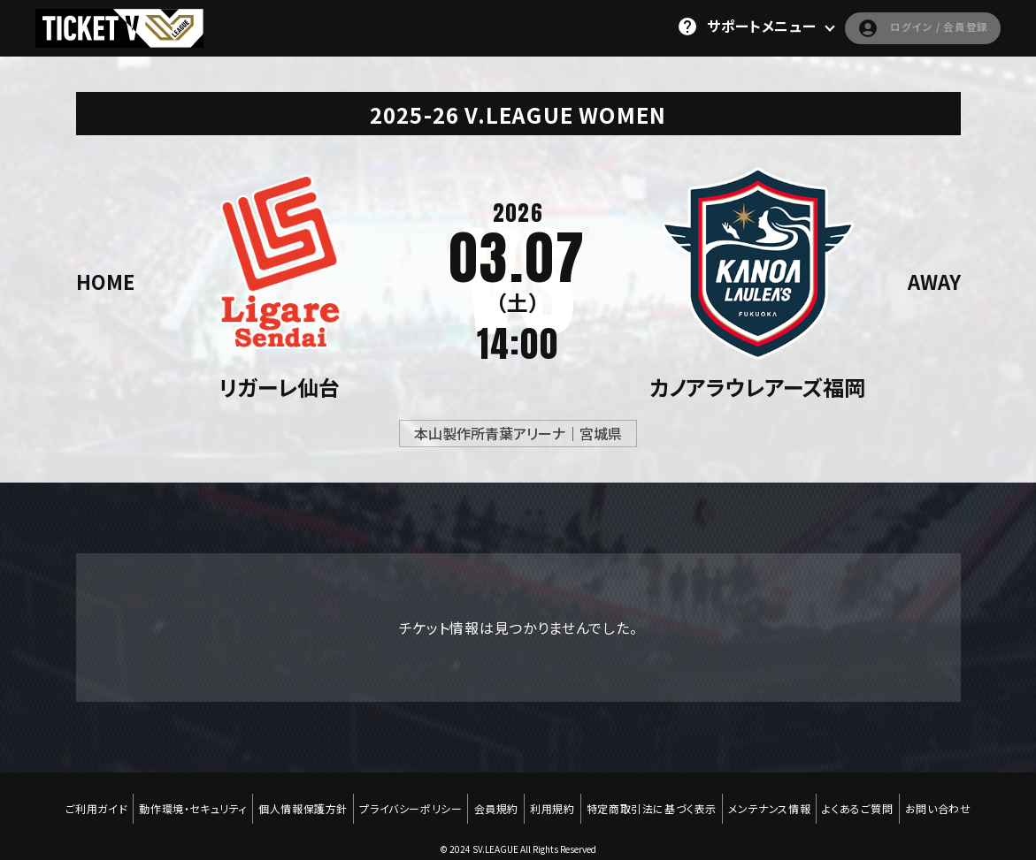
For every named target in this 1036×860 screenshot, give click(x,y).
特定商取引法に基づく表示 (657, 800)
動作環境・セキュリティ (181, 800)
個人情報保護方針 (295, 800)
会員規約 (494, 800)
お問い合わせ (953, 800)
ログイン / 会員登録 (905, 26)
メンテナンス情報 (778, 800)
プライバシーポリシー (406, 800)
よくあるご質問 (869, 800)
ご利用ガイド (81, 800)
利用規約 (554, 800)
